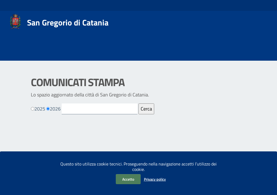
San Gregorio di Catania (67, 22)
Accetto (128, 179)
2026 (55, 108)
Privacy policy (155, 179)
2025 (39, 108)
